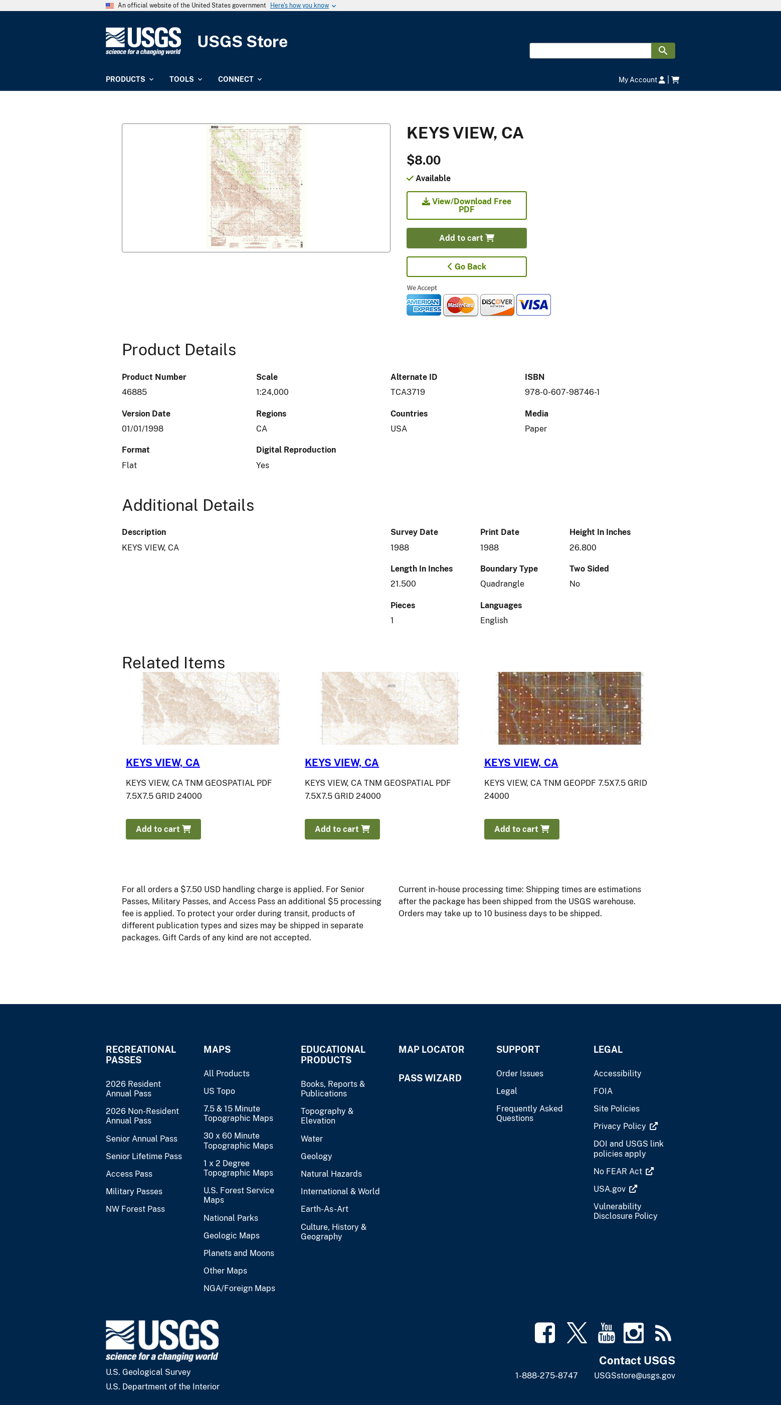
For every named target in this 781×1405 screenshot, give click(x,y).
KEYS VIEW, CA (163, 763)
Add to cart (466, 238)
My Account (642, 79)
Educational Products (333, 1054)
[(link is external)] (621, 1126)
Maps (217, 1049)
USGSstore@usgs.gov (634, 1375)
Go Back (467, 266)
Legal (608, 1049)
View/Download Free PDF (466, 205)
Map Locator (432, 1049)
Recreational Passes (141, 1054)
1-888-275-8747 (546, 1375)
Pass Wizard (430, 1078)
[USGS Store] (390, 41)
